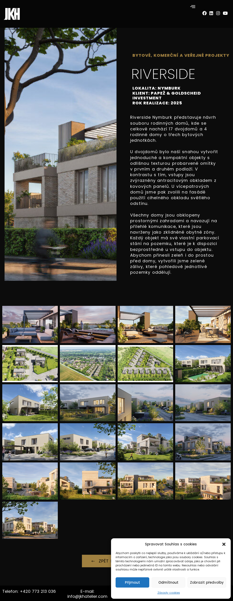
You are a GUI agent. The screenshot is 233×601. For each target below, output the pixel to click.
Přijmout (132, 582)
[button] (224, 544)
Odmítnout (168, 582)
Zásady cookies (168, 593)
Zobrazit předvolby (207, 582)
